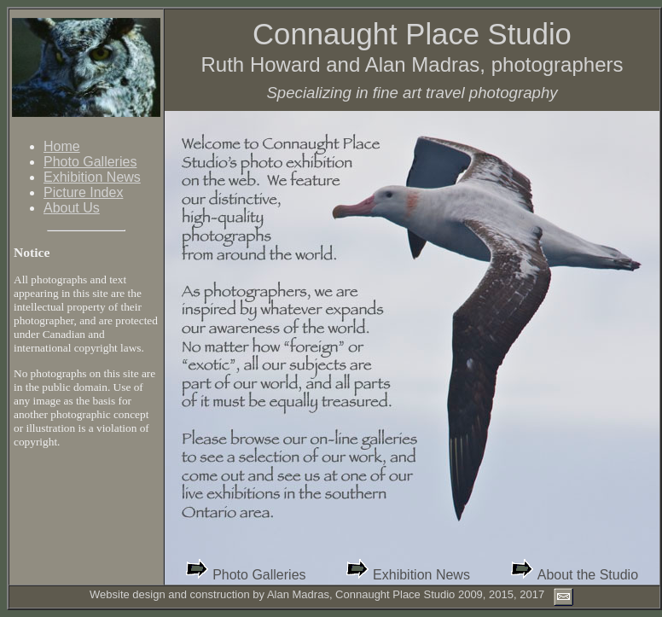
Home (62, 146)
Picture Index (83, 192)
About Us (72, 208)
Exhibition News (92, 177)
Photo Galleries (90, 161)
